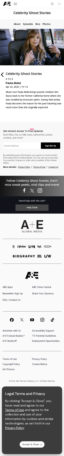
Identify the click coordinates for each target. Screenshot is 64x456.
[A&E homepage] (32, 275)
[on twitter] (22, 320)
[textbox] (22, 145)
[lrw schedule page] (47, 257)
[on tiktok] (52, 320)
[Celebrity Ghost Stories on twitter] (32, 191)
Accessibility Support (43, 330)
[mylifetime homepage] (21, 248)
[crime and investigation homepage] (39, 257)
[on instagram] (42, 320)
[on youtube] (32, 320)
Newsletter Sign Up (13, 293)
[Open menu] (15, 4)
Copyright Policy (11, 364)
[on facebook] (12, 320)
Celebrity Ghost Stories (32, 13)
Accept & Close (32, 444)
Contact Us (53, 167)
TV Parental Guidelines (44, 335)
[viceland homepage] (48, 248)
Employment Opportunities (46, 341)
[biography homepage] (24, 257)
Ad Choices (9, 369)
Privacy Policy (24, 167)
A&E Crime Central (41, 287)
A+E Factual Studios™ (14, 335)
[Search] (52, 3)
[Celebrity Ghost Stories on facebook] (24, 191)
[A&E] (7, 4)
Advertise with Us (12, 330)
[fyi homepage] (40, 248)
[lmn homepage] (32, 248)
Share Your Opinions (43, 293)
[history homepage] (13, 248)
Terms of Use (39, 167)
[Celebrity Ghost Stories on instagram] (40, 191)
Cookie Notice (39, 364)
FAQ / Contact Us (11, 299)
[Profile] (59, 3)
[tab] (17, 24)
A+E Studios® (10, 341)
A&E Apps (8, 287)
